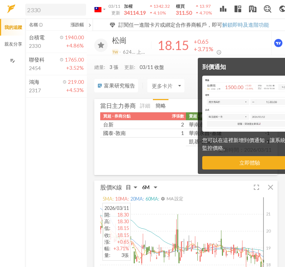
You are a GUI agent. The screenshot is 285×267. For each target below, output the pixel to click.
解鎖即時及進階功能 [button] (245, 25)
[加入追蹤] (101, 45)
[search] (55, 10)
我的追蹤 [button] (13, 27)
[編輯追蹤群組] (12, 60)
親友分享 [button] (13, 44)
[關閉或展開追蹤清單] (89, 25)
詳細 (145, 105)
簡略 (160, 105)
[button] (54, 9)
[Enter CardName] (165, 85)
